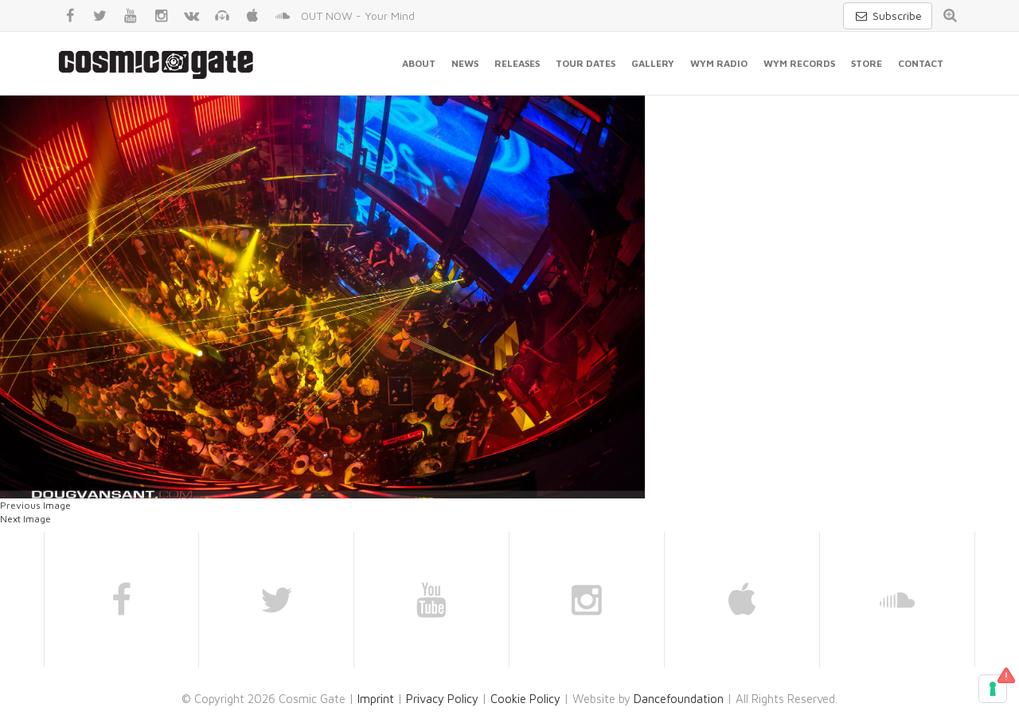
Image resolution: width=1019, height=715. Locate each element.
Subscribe (887, 15)
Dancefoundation (679, 698)
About (418, 63)
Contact (920, 63)
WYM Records (799, 63)
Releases (517, 63)
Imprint (375, 698)
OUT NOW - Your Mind (358, 15)
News (464, 63)
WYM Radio (719, 63)
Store (866, 63)
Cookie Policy (525, 698)
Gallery (652, 63)
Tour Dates (585, 63)
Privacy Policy (442, 698)
